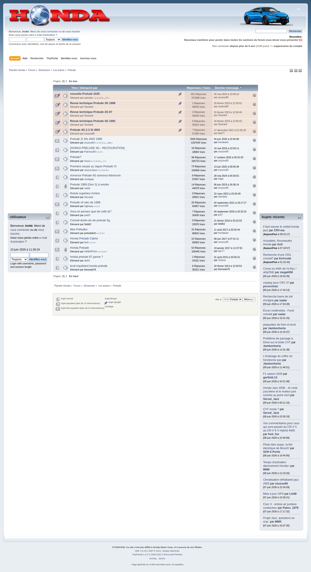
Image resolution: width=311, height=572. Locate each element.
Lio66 (293, 493)
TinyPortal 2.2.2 (140, 554)
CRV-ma (279, 230)
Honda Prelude (79, 247)
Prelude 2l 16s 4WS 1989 (86, 139)
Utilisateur (18, 217)
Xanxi (87, 161)
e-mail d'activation (45, 35)
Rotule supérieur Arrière (85, 193)
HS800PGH (90, 251)
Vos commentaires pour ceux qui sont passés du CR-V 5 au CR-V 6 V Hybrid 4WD (281, 427)
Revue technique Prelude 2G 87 (91, 112)
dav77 (221, 133)
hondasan (223, 142)
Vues (206, 88)
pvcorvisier (270, 286)
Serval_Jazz (271, 399)
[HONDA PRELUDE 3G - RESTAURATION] (97, 148)
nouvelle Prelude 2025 (85, 93)
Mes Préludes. (79, 229)
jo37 (220, 214)
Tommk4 (88, 106)
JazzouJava (90, 170)
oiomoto (88, 97)
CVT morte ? (271, 409)
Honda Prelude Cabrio (84, 238)
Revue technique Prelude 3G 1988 (92, 103)
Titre (74, 88)
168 (109, 143)
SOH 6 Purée (271, 451)
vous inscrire (73, 31)
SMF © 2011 (154, 551)
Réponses (194, 88)
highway (88, 206)
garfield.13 (270, 377)
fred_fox (273, 434)
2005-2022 (156, 554)
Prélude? (75, 157)
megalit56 (286, 272)
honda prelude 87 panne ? (86, 256)
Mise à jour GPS (273, 493)
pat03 (87, 215)
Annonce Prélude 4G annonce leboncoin (95, 175)
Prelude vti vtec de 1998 (85, 202)
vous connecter (49, 31)
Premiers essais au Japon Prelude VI (93, 166)
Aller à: (218, 299)
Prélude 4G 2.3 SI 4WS (85, 129)
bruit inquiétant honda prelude (88, 266)
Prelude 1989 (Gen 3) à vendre (89, 184)
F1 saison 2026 (272, 373)
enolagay (89, 179)
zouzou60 (281, 483)
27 (107, 98)
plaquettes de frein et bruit (279, 324)
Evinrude (285, 258)
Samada (88, 197)
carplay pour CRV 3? (276, 282)
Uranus (222, 260)
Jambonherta (277, 328)
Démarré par (88, 88)
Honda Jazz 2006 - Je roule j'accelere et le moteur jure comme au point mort (280, 391)
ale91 (87, 260)
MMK (266, 469)
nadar (283, 300)
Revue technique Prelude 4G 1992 (92, 121)
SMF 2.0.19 (141, 551)
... (104, 98)
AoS (280, 244)
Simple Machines (171, 551)
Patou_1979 (290, 507)
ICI (300, 40)
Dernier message (228, 88)
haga (220, 178)
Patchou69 (90, 151)
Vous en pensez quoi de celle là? (90, 211)
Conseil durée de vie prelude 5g (90, 220)
